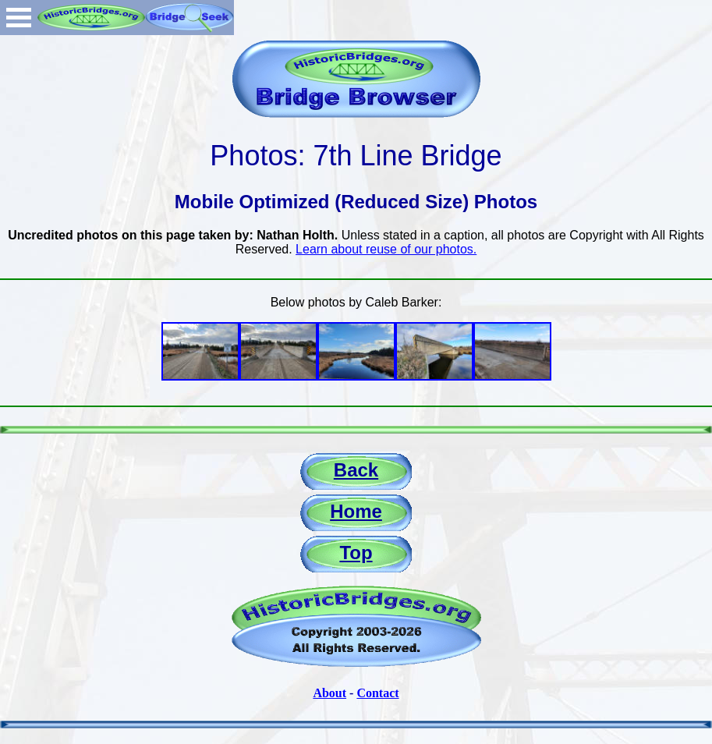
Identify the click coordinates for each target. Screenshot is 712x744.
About (329, 693)
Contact (377, 693)
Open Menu (18, 17)
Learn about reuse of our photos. (386, 249)
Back (356, 469)
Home (356, 511)
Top (355, 552)
